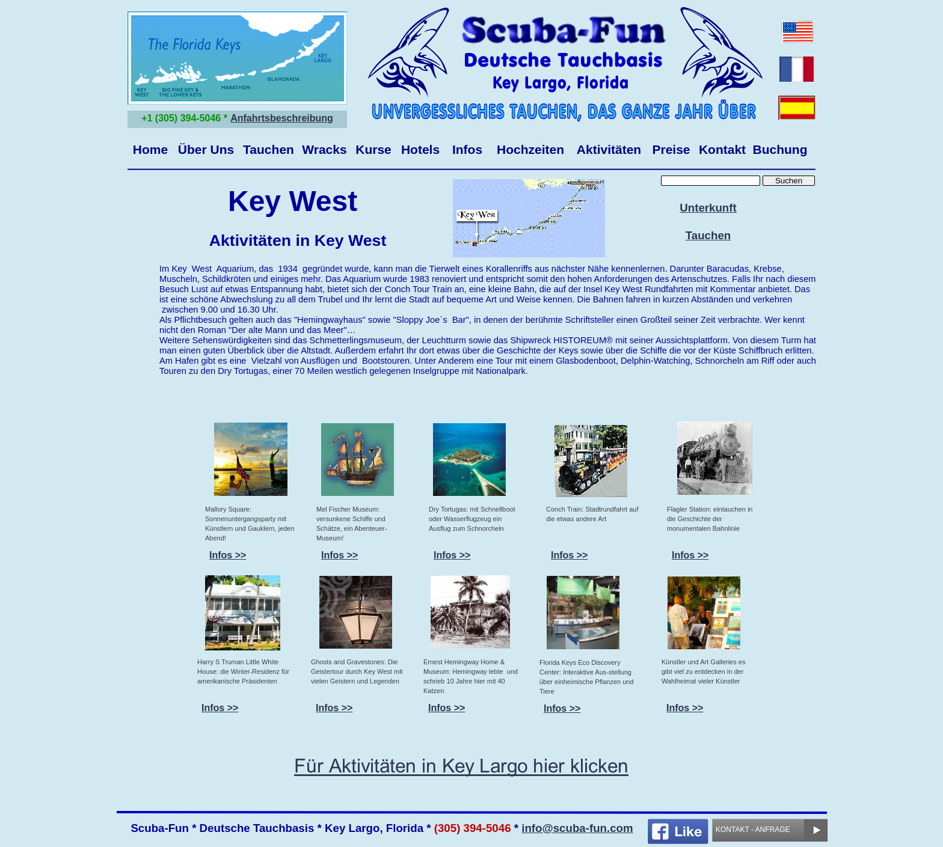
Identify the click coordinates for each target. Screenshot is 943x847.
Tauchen (708, 235)
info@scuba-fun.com (577, 828)
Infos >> (339, 555)
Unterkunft (708, 207)
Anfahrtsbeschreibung (281, 118)
